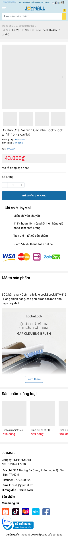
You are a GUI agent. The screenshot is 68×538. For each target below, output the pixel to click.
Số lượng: (8, 176)
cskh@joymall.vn (22, 485)
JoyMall (35, 534)
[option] (34, 77)
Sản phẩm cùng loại (19, 393)
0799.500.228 (22, 480)
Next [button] (62, 77)
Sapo (59, 534)
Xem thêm (34, 379)
